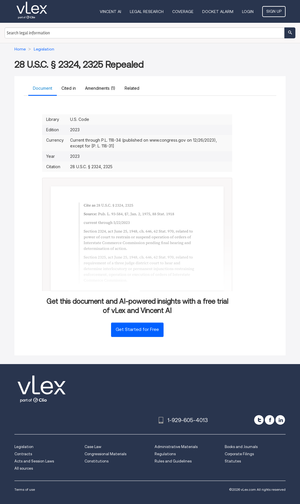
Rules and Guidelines (173, 461)
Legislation (23, 447)
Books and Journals (241, 447)
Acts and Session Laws (34, 461)
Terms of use (24, 489)
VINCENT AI (110, 11)
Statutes (233, 461)
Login (248, 11)
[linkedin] (280, 420)
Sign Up (274, 11)
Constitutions (96, 461)
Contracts (23, 454)
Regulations (165, 454)
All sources (23, 468)
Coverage (183, 11)
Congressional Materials (105, 454)
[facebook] (269, 420)
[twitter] (259, 420)
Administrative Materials (176, 447)
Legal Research (147, 11)
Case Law (93, 447)
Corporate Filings (239, 454)
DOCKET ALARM (217, 11)
